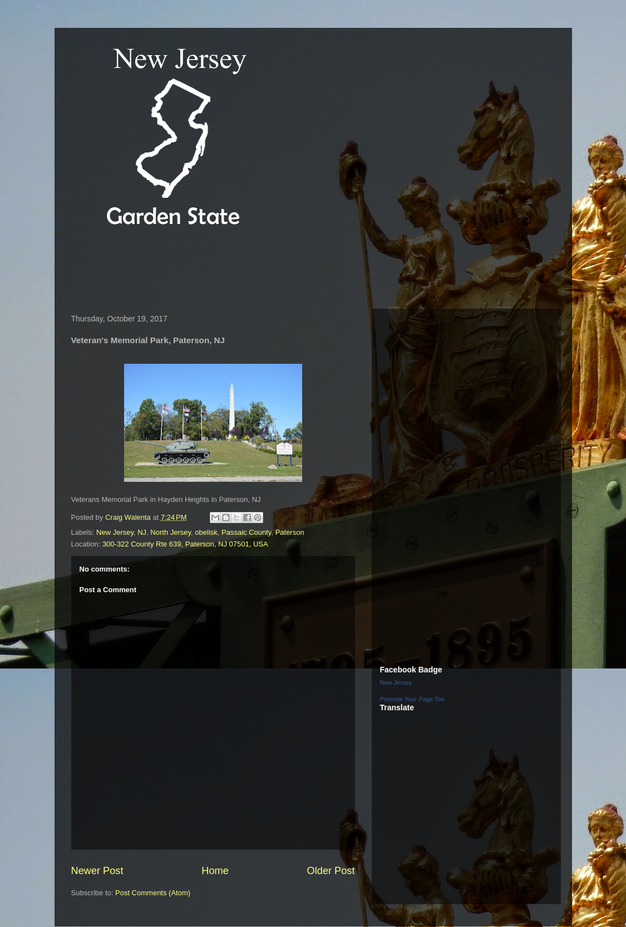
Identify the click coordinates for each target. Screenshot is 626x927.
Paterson (289, 532)
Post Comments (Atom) (152, 893)
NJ (141, 532)
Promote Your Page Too (412, 699)
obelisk (206, 532)
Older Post (331, 870)
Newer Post (97, 870)
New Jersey (115, 532)
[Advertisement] (268, 270)
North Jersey (170, 532)
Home (215, 870)
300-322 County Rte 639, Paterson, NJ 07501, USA (185, 544)
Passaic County (246, 532)
